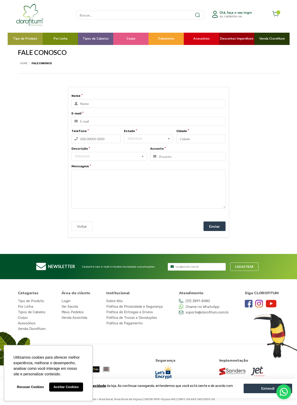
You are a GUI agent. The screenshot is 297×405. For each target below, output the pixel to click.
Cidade (181, 131)
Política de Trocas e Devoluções (131, 318)
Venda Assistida (74, 318)
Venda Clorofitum (272, 39)
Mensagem (80, 166)
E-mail (76, 113)
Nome (76, 96)
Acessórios (201, 39)
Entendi (267, 388)
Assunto (157, 148)
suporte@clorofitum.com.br (207, 312)
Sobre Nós (114, 301)
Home (24, 63)
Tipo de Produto (25, 39)
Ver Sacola (69, 306)
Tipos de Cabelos (96, 39)
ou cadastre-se (236, 14)
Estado (129, 131)
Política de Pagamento (124, 323)
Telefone (79, 131)
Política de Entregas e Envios (129, 312)
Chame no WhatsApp (203, 307)
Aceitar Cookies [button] (66, 387)
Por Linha (60, 39)
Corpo (130, 39)
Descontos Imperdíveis (236, 39)
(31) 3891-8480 (198, 301)
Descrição (79, 148)
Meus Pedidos (72, 312)
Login (66, 301)
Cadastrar (244, 267)
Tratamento (166, 39)
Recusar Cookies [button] (30, 387)
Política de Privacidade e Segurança (134, 306)
